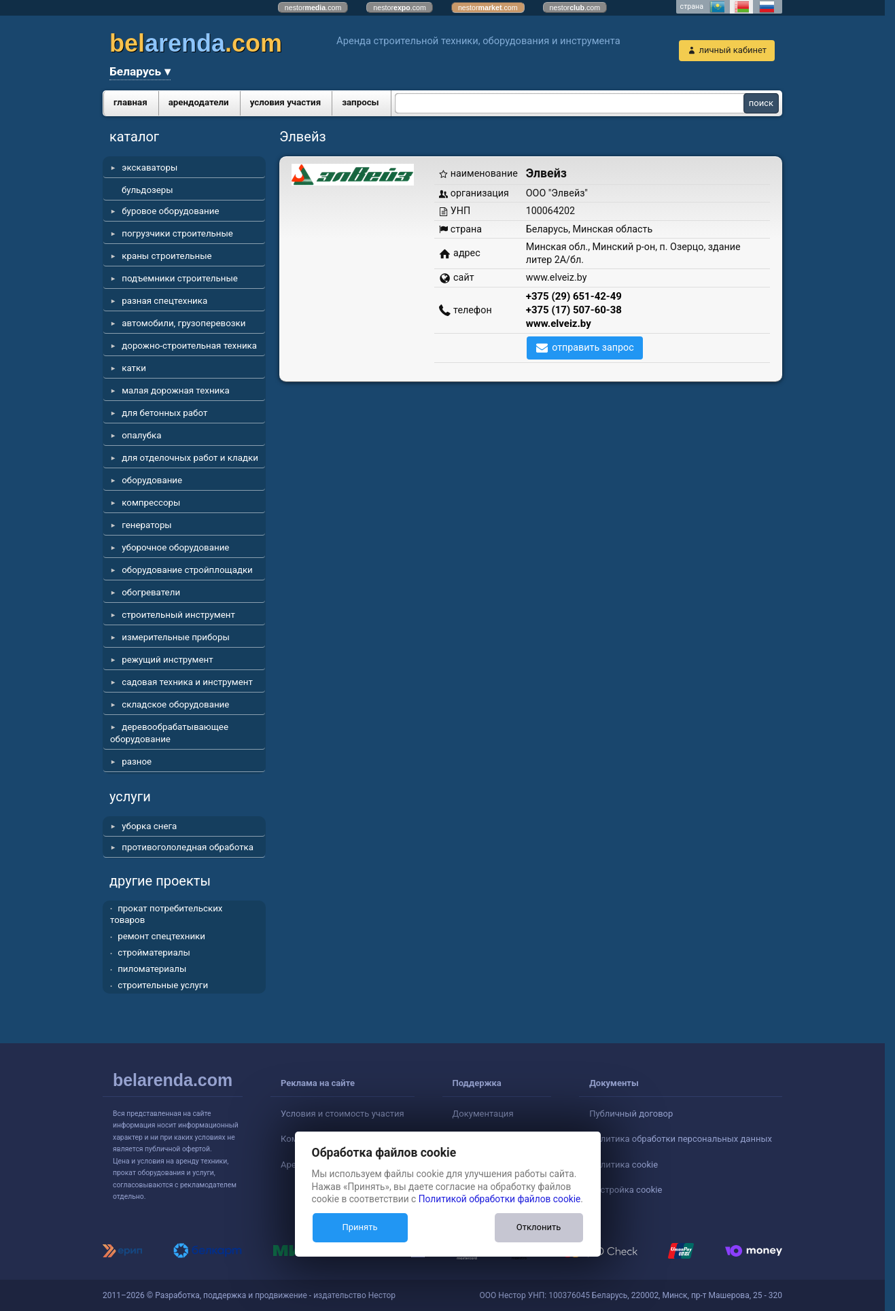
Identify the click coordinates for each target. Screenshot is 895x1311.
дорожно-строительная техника (189, 345)
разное (137, 761)
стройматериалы (154, 952)
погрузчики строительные (177, 233)
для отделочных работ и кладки (190, 458)
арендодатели (199, 102)
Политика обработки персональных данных (680, 1139)
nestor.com (313, 7)
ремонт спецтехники (161, 936)
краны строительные (166, 256)
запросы (360, 102)
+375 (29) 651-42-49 (574, 296)
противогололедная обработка (187, 847)
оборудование (152, 480)
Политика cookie (623, 1164)
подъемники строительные (180, 278)
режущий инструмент (167, 659)
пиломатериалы (152, 969)
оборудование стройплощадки (187, 570)
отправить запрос (593, 347)
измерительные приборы (176, 637)
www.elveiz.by (558, 323)
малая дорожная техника (175, 390)
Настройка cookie (625, 1190)
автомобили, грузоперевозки (183, 323)
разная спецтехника (164, 301)
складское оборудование (175, 704)
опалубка (141, 435)
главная (130, 102)
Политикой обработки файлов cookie (500, 1198)
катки (134, 368)
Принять (359, 1227)
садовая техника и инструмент (187, 682)
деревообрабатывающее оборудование (169, 733)
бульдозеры (147, 190)
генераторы (147, 525)
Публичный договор (631, 1113)
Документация (483, 1113)
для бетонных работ (164, 413)
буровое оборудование (170, 211)
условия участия (285, 102)
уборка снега (149, 826)
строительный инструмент (178, 615)
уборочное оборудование (175, 547)
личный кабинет (733, 50)
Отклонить (538, 1227)
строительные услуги (163, 985)
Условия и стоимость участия (342, 1113)
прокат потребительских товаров (166, 914)
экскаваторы (149, 167)
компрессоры (151, 502)
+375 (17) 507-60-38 (574, 310)
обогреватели (151, 592)
